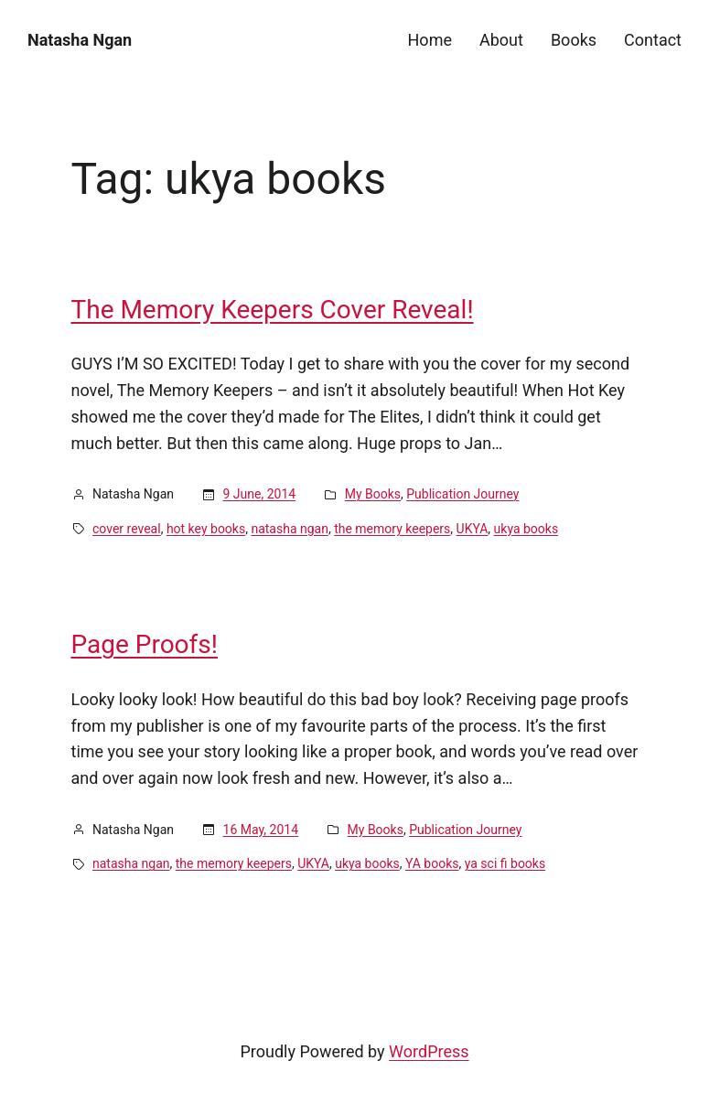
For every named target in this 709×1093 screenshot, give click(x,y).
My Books (373, 494)
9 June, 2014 (259, 494)
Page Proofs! (144, 644)
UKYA (473, 528)
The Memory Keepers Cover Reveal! (272, 310)
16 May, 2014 (261, 829)
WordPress (428, 1051)
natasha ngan (289, 528)
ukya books (526, 528)
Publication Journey (462, 494)
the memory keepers (392, 528)
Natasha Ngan (79, 39)
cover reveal (126, 528)
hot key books (206, 528)
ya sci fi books (505, 863)
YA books (432, 863)
